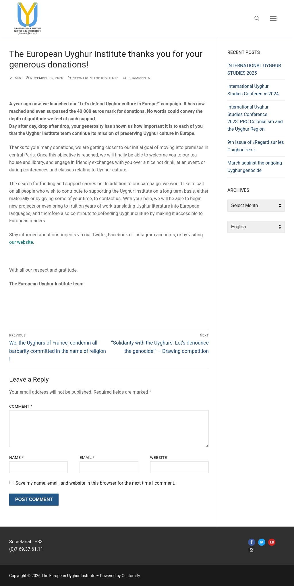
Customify (131, 575)
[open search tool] (257, 18)
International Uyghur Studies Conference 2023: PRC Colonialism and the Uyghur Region (255, 118)
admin (15, 78)
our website (21, 242)
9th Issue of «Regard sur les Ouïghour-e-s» (255, 146)
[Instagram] (251, 549)
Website (158, 457)
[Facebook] (251, 542)
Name (16, 457)
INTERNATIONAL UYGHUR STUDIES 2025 (254, 69)
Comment (20, 406)
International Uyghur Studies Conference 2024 (253, 90)
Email (87, 457)
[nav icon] (273, 18)
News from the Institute (93, 78)
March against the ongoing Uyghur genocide (254, 166)
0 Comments (136, 78)
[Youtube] (271, 542)
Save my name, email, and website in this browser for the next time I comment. (95, 483)
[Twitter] (261, 542)
